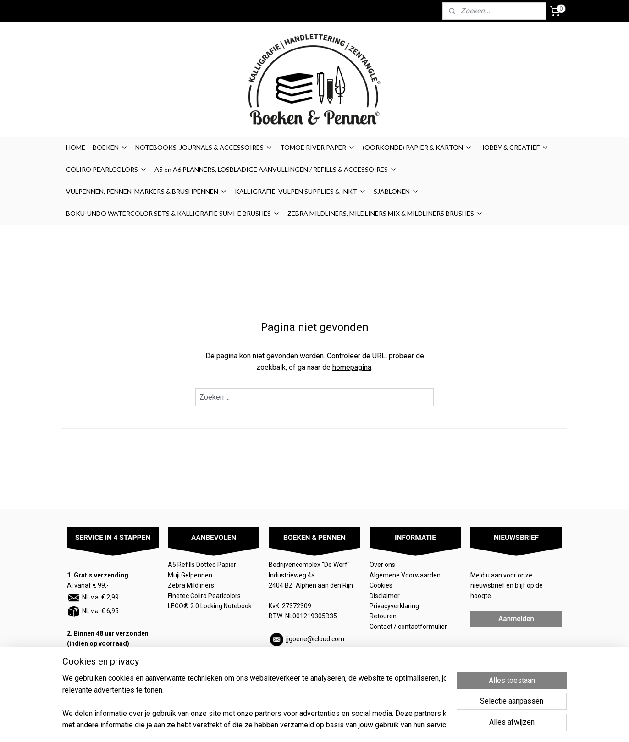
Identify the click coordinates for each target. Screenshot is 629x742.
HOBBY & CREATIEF (514, 147)
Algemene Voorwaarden (406, 575)
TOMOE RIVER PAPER (317, 147)
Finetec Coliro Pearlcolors (204, 595)
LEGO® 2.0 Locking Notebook (210, 606)
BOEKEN (110, 147)
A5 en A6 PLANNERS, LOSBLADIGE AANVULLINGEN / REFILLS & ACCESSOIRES (275, 169)
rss (367, 725)
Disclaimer (385, 595)
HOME (75, 147)
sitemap (350, 725)
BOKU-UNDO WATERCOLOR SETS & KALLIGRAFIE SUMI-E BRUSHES (173, 213)
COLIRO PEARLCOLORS (106, 169)
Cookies (382, 585)
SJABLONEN (396, 191)
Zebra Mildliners (191, 585)
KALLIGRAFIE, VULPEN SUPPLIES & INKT (300, 191)
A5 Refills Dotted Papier (202, 564)
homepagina (351, 367)
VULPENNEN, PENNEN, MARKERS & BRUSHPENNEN (146, 191)
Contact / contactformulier (408, 626)
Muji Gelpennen (190, 575)
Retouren (384, 616)
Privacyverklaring (394, 606)
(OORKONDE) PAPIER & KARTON (417, 147)
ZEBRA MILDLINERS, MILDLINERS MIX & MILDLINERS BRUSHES (385, 213)
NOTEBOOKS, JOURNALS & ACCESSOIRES (204, 147)
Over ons (382, 564)
